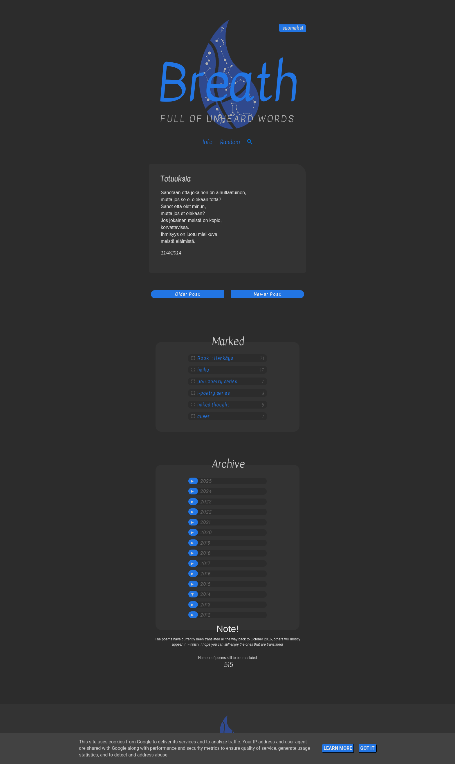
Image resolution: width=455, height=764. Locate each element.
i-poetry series (213, 393)
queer (203, 416)
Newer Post (267, 294)
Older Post (187, 294)
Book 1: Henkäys (215, 358)
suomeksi (292, 28)
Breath (227, 83)
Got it (367, 748)
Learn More (338, 748)
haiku (203, 369)
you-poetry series (217, 381)
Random (230, 142)
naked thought (213, 404)
